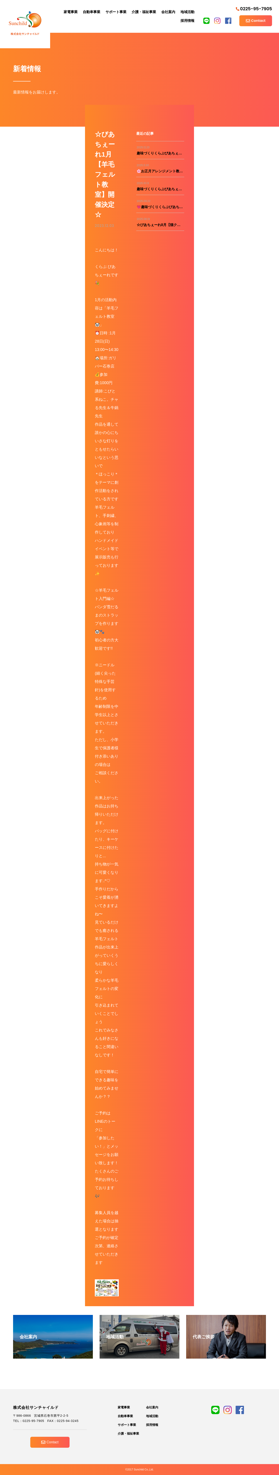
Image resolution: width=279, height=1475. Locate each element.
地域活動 (187, 12)
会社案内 (168, 12)
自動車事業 (91, 12)
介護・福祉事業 (144, 12)
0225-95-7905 (254, 9)
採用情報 (187, 20)
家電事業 (71, 12)
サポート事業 (115, 12)
